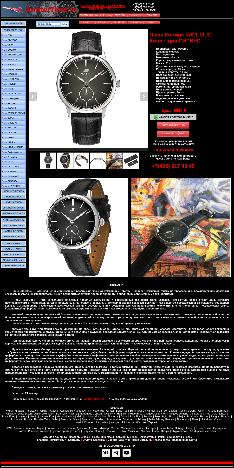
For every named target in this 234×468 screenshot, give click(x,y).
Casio (182, 410)
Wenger (115, 422)
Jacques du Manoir (155, 413)
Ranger (215, 416)
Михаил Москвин (121, 428)
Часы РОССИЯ (9, 108)
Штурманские (179, 431)
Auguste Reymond (70, 410)
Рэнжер (75, 431)
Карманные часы (127, 437)
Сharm (202, 410)
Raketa (204, 416)
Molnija (88, 416)
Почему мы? (58, 439)
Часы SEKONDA (10, 181)
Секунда (88, 431)
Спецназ (110, 431)
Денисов (82, 428)
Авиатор (19, 428)
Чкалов (145, 431)
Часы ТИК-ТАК (9, 128)
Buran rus (121, 410)
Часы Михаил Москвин (12, 69)
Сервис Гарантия (119, 439)
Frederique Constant (91, 413)
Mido (79, 416)
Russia (28, 419)
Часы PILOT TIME (10, 167)
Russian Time (42, 419)
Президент (219, 428)
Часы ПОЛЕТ (8, 89)
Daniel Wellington (44, 413)
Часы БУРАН (8, 45)
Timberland (183, 419)
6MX (9, 410)
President (192, 416)
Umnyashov (101, 422)
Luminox (22, 416)
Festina (73, 413)
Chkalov (11, 413)
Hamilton (122, 413)
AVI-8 (86, 410)
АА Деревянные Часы (203, 431)
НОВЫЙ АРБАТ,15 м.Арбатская (103, 9)
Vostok (218, 419)
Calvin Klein (149, 410)
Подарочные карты (184, 439)
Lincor (222, 413)
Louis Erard (8, 416)
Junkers (194, 413)
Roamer (225, 416)
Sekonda (66, 419)
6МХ (9, 428)
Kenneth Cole (209, 413)
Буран (41, 428)
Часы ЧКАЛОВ (9, 132)
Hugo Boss (135, 413)
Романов (44, 431)
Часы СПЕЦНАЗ (9, 123)
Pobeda (147, 416)
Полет (190, 428)
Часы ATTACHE (9, 157)
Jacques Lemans (178, 413)
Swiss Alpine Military (134, 419)
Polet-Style (161, 416)
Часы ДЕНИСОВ (10, 60)
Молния (138, 428)
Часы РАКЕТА (8, 103)
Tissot (195, 419)
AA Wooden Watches (134, 422)
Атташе (30, 428)
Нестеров (150, 428)
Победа (179, 428)
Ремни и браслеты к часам (175, 437)
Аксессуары (148, 437)
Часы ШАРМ (8, 137)
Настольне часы (79, 437)
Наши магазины (142, 439)
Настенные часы (103, 437)
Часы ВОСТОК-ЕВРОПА (13, 55)
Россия (32, 431)
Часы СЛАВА (8, 118)
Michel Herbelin (65, 416)
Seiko (55, 419)
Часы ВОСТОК (9, 50)
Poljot (181, 416)
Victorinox (206, 419)
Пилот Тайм (165, 428)
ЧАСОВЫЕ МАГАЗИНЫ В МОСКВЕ (103, 6)
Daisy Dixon (25, 413)
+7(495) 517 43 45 (173, 166)
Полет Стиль (203, 428)
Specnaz (87, 419)
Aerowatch (32, 410)
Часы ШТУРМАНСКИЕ (12, 147)
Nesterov (113, 416)
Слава (99, 431)
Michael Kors (46, 416)
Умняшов (133, 431)
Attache (53, 410)
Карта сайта (162, 439)
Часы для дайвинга (54, 437)
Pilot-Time (135, 416)
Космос (93, 428)
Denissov (61, 413)
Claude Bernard (217, 410)
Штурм (165, 431)
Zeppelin (153, 422)
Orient (124, 416)
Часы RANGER (9, 171)
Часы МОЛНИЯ (9, 74)
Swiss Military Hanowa (162, 419)
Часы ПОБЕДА (9, 84)
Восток (50, 428)
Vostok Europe (84, 422)
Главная (42, 439)
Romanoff (16, 419)
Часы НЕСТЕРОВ (10, 79)
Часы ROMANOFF (10, 176)
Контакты (74, 439)
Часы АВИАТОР (9, 40)
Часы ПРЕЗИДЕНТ (11, 98)
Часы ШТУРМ (8, 142)
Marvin (33, 416)
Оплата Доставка (94, 439)
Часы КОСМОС (9, 64)
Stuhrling (99, 419)
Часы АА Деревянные (12, 152)
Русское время (60, 431)
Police (172, 416)
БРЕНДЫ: (116, 407)
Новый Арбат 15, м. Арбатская (173, 149)
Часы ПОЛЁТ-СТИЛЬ (12, 94)
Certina (192, 410)
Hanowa (110, 413)
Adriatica (19, 410)
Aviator (110, 410)
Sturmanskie (113, 419)
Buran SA (135, 410)
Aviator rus (98, 410)
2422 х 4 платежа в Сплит (173, 117)
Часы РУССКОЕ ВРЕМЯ (13, 113)
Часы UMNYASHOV (11, 186)
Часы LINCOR (8, 162)
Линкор (104, 428)
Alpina (43, 410)
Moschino (100, 416)
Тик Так (121, 431)
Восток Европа (66, 428)
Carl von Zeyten (167, 410)
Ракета (22, 431)
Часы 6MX (7, 35)
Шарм (155, 431)
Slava (76, 419)
